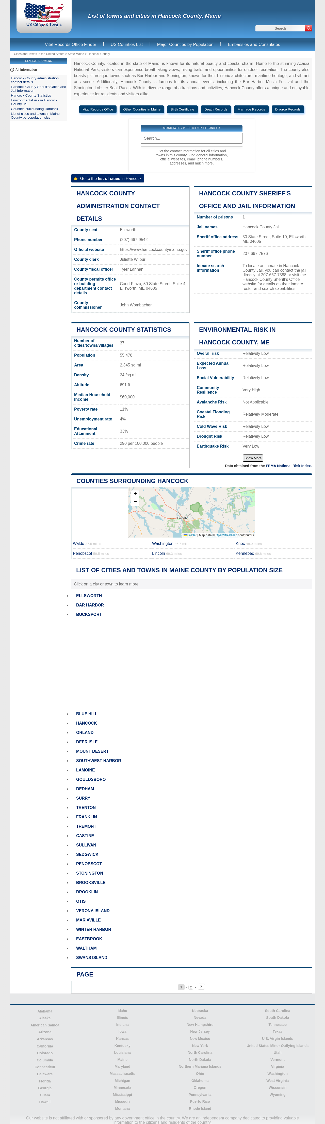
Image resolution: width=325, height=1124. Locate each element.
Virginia (277, 1066)
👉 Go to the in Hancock (107, 178)
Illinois (122, 1018)
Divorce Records (288, 109)
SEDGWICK (87, 854)
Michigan (122, 1081)
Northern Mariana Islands (200, 1066)
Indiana (122, 1025)
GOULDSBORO (91, 779)
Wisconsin (277, 1087)
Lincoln (167, 553)
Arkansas (45, 1039)
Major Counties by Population (185, 44)
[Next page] (201, 987)
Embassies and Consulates (254, 44)
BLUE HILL (87, 714)
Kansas (122, 1039)
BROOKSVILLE (91, 882)
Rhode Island (200, 1109)
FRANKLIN (86, 817)
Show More (253, 458)
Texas (278, 1031)
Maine (122, 1060)
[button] (135, 494)
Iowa (122, 1031)
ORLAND (84, 732)
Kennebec (253, 553)
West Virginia (277, 1081)
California (45, 1046)
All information (26, 69)
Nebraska (200, 1011)
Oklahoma (200, 1081)
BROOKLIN (87, 892)
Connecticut (45, 1067)
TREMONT (86, 826)
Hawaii (45, 1102)
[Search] (308, 28)
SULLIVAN (86, 845)
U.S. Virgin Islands (277, 1039)
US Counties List (127, 44)
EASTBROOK (89, 939)
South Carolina (277, 1011)
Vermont (277, 1060)
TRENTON (86, 807)
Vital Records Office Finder (70, 44)
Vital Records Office (98, 109)
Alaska (45, 1018)
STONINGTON (89, 873)
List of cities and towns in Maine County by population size (35, 115)
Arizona (44, 1032)
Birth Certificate (182, 109)
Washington (171, 543)
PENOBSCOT (89, 864)
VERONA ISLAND (93, 911)
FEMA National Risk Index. (289, 466)
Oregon (200, 1087)
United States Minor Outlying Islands (277, 1046)
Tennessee (278, 1025)
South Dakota (277, 1018)
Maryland (122, 1066)
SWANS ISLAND (91, 957)
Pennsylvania (200, 1095)
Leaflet (190, 535)
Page (84, 974)
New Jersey (200, 1031)
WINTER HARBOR (93, 929)
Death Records (216, 109)
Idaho (122, 1011)
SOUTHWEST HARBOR (98, 761)
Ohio (200, 1074)
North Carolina (200, 1053)
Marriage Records (251, 109)
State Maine (76, 54)
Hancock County (99, 54)
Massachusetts (122, 1074)
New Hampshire (200, 1025)
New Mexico (200, 1039)
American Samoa (44, 1025)
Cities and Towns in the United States (39, 54)
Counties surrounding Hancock (132, 480)
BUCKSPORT (89, 614)
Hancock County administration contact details (118, 206)
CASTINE (85, 836)
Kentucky (123, 1046)
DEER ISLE (87, 742)
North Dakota (200, 1060)
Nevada (200, 1018)
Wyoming (278, 1095)
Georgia (45, 1088)
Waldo (87, 543)
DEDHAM (85, 789)
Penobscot (91, 553)
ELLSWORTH (89, 596)
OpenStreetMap (226, 535)
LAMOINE (85, 770)
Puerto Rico (200, 1101)
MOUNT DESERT (92, 751)
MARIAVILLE (88, 920)
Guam (45, 1095)
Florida (45, 1081)
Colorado (45, 1053)
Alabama (45, 1011)
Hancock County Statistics (123, 329)
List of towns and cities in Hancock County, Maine (154, 16)
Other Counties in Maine (141, 109)
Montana (122, 1109)
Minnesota (122, 1087)
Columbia (45, 1060)
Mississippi (122, 1095)
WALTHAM (86, 948)
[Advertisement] (191, 664)
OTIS (81, 901)
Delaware (45, 1074)
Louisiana (122, 1053)
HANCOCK (86, 723)
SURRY (83, 798)
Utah (278, 1053)
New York (200, 1046)
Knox (249, 543)
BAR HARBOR (90, 605)
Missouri (122, 1101)
